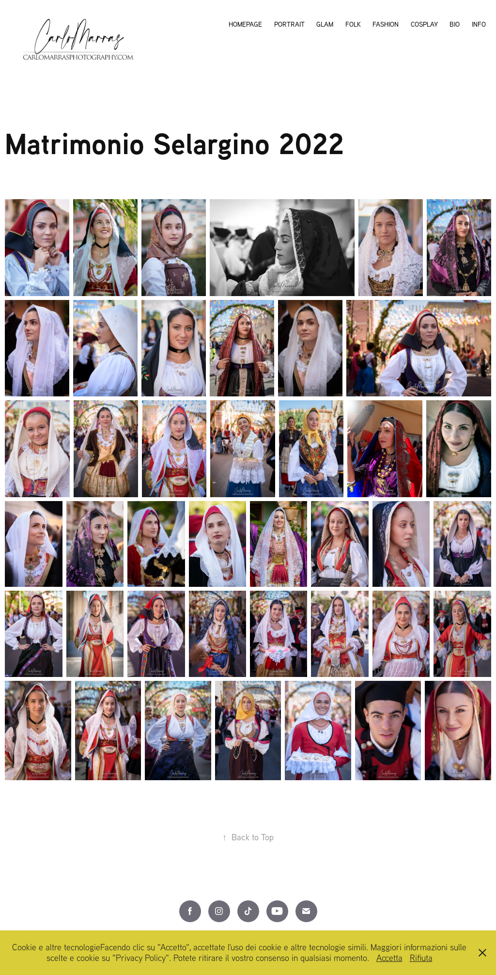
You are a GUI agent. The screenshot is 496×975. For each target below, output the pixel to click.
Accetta (389, 957)
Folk (353, 24)
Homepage (245, 24)
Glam (324, 24)
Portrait (289, 24)
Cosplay (424, 24)
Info (479, 24)
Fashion (385, 24)
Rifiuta (421, 957)
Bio (455, 24)
